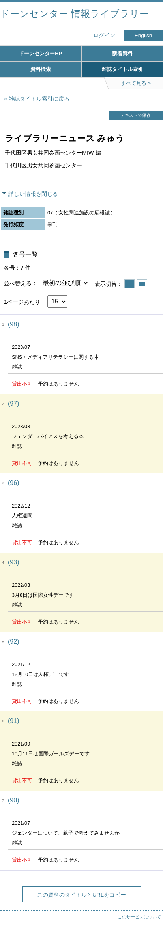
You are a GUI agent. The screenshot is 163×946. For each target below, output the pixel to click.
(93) (13, 562)
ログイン (104, 35)
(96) (13, 483)
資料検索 (40, 69)
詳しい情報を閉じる (33, 194)
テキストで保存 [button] (135, 115)
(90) (13, 800)
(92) (13, 641)
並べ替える (18, 283)
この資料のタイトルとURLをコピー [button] (81, 895)
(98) (13, 324)
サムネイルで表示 (142, 283)
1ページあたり (22, 301)
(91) (13, 720)
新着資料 (122, 53)
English (143, 35)
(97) (13, 403)
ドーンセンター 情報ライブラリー (74, 13)
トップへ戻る (149, 924)
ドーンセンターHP (40, 53)
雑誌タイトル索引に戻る (39, 99)
